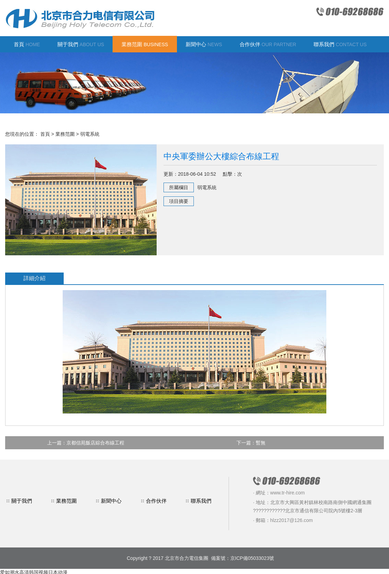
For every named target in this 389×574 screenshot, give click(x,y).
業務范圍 (145, 44)
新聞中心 (204, 44)
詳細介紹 (34, 278)
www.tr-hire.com (287, 492)
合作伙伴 (268, 44)
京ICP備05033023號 (252, 558)
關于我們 (80, 44)
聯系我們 (340, 44)
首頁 (27, 44)
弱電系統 (89, 134)
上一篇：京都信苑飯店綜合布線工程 (85, 442)
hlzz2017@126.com (291, 520)
